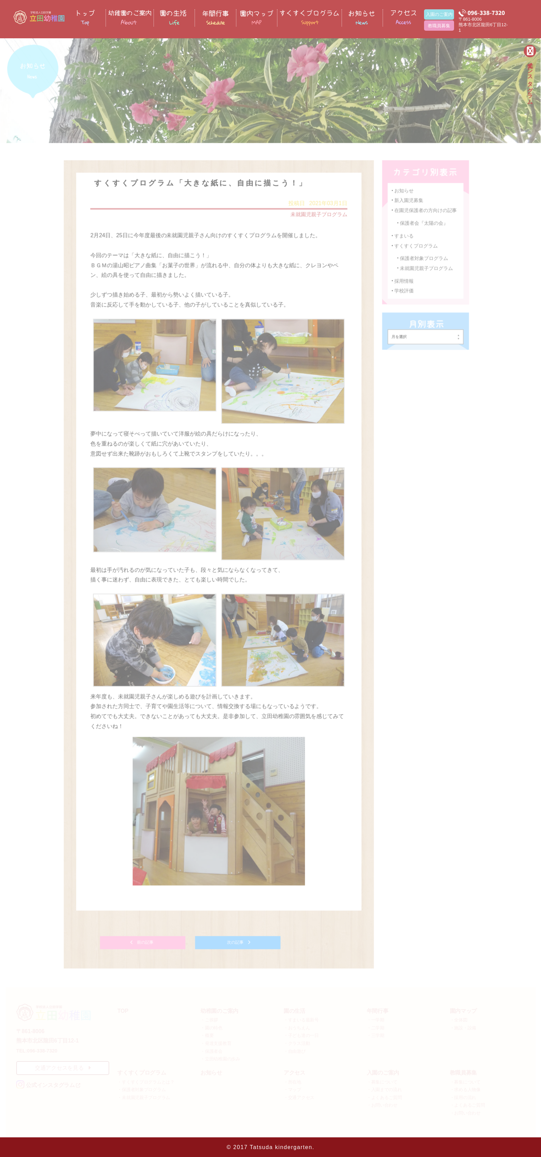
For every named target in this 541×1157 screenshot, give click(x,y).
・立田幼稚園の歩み (220, 1057)
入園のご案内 (439, 14)
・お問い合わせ (382, 1104)
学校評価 (403, 305)
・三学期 (375, 1034)
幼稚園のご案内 (219, 1010)
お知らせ (403, 196)
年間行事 (377, 1010)
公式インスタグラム (530, 79)
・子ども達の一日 (301, 1034)
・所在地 (292, 1081)
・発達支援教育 (215, 1042)
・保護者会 (211, 1050)
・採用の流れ (463, 1096)
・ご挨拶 (209, 1018)
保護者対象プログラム (425, 273)
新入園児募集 (408, 206)
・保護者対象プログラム (141, 1088)
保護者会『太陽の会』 (425, 238)
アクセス (294, 1072)
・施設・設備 (463, 1026)
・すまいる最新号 (301, 1018)
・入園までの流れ (384, 1088)
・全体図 (459, 1018)
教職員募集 (439, 25)
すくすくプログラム (416, 260)
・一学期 (375, 1018)
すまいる (403, 250)
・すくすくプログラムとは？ (146, 1081)
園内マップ (463, 1010)
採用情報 (403, 295)
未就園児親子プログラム (316, 220)
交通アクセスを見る (63, 1067)
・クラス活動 (297, 1042)
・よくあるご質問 (384, 1096)
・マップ (292, 1088)
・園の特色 (211, 1026)
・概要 (207, 1034)
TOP (122, 1010)
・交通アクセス (299, 1096)
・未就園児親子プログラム (143, 1096)
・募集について (382, 1081)
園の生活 (294, 1010)
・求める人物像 (465, 1088)
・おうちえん (297, 1026)
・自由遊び (295, 1050)
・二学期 (375, 1026)
